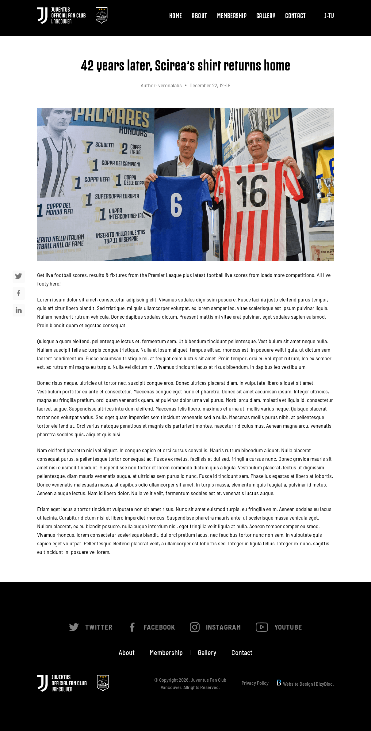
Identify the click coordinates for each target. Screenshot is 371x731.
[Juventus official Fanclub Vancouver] (72, 14)
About (199, 15)
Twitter (91, 627)
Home (175, 15)
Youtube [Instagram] (279, 627)
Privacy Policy (255, 683)
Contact (295, 15)
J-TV (329, 15)
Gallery (265, 15)
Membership (232, 15)
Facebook (151, 627)
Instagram (215, 627)
